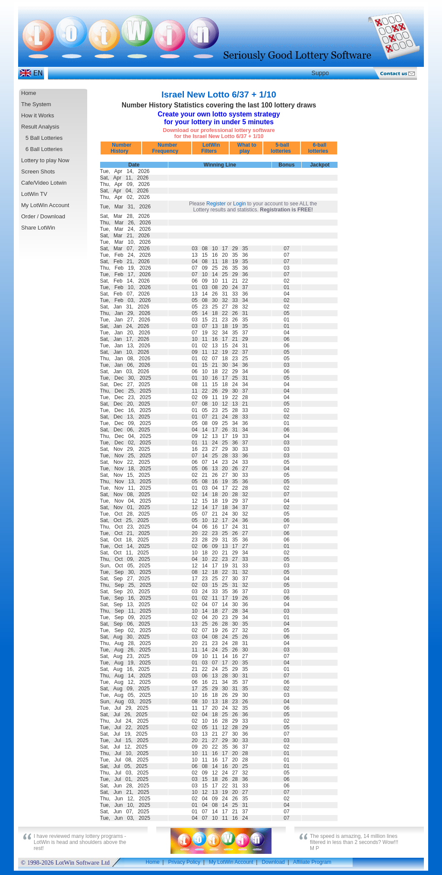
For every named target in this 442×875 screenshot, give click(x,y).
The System (36, 104)
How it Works (37, 115)
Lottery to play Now (45, 160)
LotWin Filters (210, 148)
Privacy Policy (184, 862)
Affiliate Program (312, 862)
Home (28, 93)
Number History (121, 148)
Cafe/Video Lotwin (43, 182)
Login (239, 204)
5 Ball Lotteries (44, 138)
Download (273, 862)
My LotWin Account (45, 205)
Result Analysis (40, 126)
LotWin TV (34, 194)
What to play (246, 148)
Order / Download (43, 216)
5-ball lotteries (281, 148)
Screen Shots (38, 171)
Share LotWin (38, 227)
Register (216, 204)
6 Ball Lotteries (44, 149)
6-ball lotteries (319, 148)
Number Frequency (166, 148)
